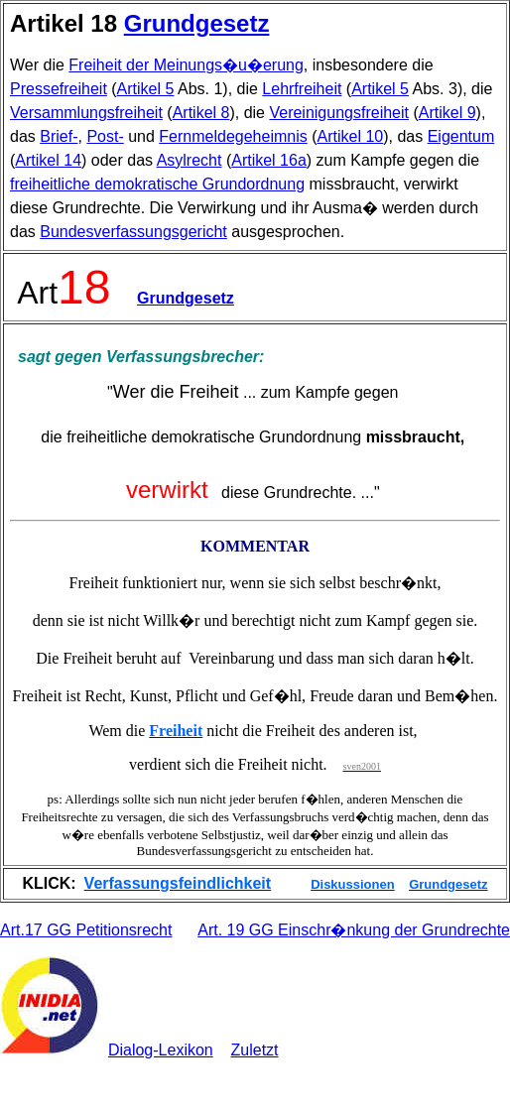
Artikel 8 (201, 112)
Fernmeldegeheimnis (233, 136)
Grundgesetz (197, 23)
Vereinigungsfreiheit (339, 112)
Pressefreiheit (58, 88)
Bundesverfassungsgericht (133, 231)
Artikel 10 (351, 136)
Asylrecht (189, 160)
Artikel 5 (146, 88)
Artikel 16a (269, 160)
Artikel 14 (48, 160)
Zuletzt (255, 1050)
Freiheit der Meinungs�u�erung (186, 65)
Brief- (58, 136)
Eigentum (461, 136)
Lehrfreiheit (301, 88)
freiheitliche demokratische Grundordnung (157, 184)
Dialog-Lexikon (160, 1050)
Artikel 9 (447, 112)
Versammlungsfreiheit (86, 112)
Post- (104, 136)
